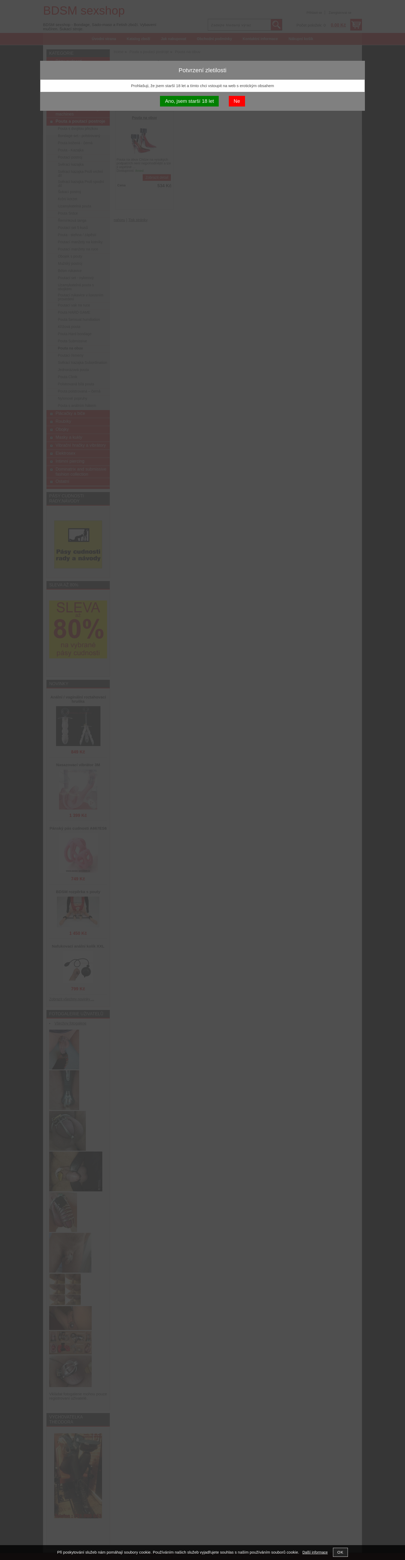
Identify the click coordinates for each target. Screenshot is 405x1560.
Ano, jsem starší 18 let (189, 101)
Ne (237, 101)
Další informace (315, 1552)
